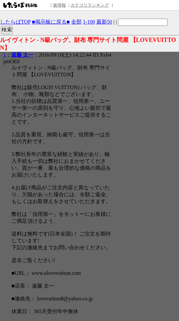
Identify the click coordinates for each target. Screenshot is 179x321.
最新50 (104, 22)
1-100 (89, 22)
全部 (76, 22)
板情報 (59, 5)
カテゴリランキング (89, 5)
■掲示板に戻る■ (51, 22)
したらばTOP (15, 22)
